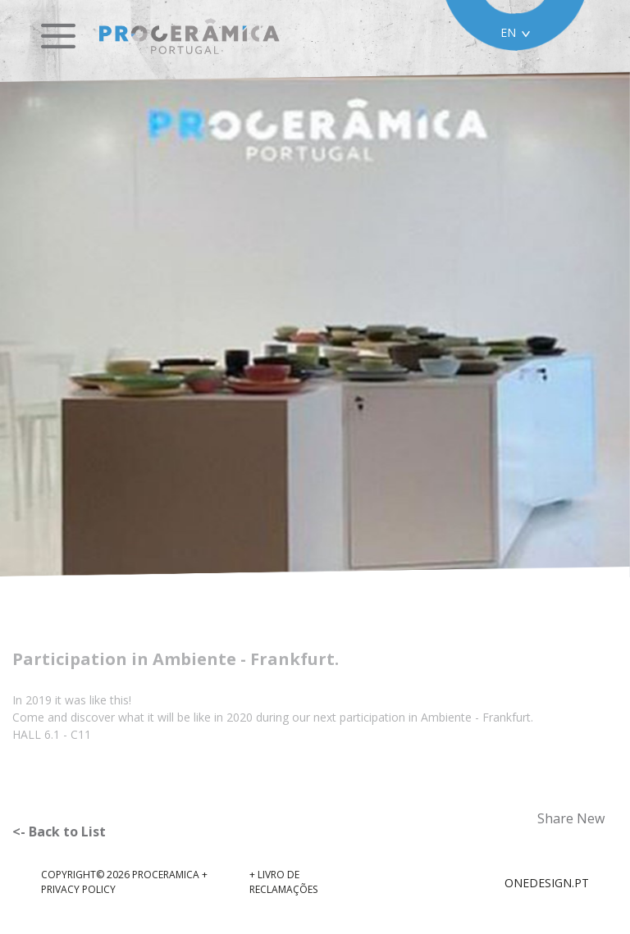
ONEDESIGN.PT (546, 883)
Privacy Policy (78, 889)
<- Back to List (59, 831)
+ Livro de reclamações (283, 882)
